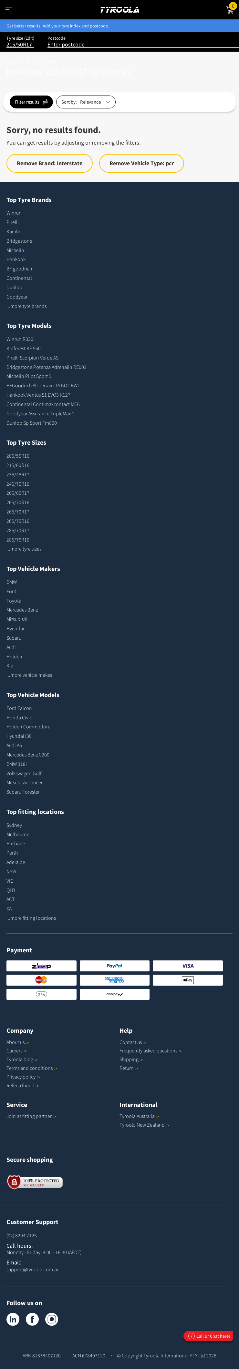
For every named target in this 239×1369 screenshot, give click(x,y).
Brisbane (15, 843)
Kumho (14, 231)
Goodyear (16, 296)
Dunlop (14, 287)
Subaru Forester (23, 791)
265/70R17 (17, 511)
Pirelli (12, 222)
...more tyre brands (26, 306)
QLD (10, 890)
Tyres (31, 62)
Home (12, 62)
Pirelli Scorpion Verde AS (32, 357)
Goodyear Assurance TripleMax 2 (40, 413)
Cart (234, 5)
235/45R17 (17, 474)
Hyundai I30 (19, 736)
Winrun (14, 212)
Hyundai (15, 628)
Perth (12, 852)
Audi (11, 647)
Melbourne (17, 834)
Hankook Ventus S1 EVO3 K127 (38, 394)
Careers (14, 1050)
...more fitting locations (31, 918)
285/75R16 (17, 539)
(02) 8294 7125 (21, 1235)
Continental (19, 278)
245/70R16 (17, 484)
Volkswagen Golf (23, 773)
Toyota (13, 600)
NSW (11, 871)
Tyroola (22, 1059)
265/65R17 (17, 493)
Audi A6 (14, 745)
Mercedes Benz (22, 609)
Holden (14, 656)
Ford (11, 591)
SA (9, 908)
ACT (10, 899)
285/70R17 (17, 530)
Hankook (16, 259)
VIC (9, 880)
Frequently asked (150, 1050)
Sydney (14, 825)
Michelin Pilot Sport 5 (28, 376)
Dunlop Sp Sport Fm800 (31, 423)
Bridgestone (19, 241)
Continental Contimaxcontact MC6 (43, 404)
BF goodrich (19, 268)
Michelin (15, 250)
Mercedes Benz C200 (27, 754)
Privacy (23, 1076)
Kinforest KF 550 (23, 348)
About (17, 1042)
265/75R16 (17, 521)
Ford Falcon (19, 708)
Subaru (13, 637)
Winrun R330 (19, 339)
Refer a (22, 1085)
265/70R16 (17, 502)
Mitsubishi (16, 619)
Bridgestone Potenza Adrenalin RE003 (46, 367)
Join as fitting (31, 1116)
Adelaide (15, 862)
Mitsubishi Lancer (24, 782)
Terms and (31, 1068)
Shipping (129, 1059)
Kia (9, 665)
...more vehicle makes (29, 675)
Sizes (50, 62)
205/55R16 (17, 455)
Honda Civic (19, 717)
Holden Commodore (28, 726)
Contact (132, 1042)
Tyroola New (144, 1124)
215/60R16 (17, 465)
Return (126, 1068)
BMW (11, 582)
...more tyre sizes (23, 548)
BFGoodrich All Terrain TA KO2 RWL (43, 385)
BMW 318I (16, 764)
